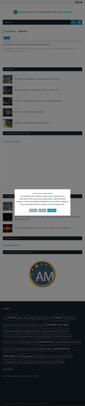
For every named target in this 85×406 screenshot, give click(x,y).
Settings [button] (33, 210)
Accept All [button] (52, 210)
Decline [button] (42, 210)
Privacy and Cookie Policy (42, 199)
